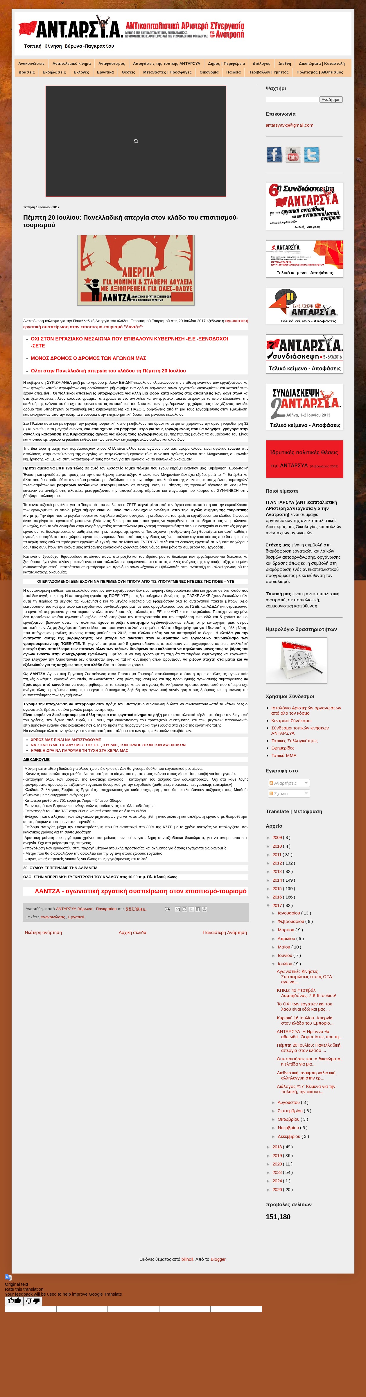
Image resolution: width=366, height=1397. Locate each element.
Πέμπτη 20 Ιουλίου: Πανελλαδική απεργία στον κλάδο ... (308, 1048)
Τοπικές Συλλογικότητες (294, 740)
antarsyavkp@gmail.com (289, 125)
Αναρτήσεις (283, 783)
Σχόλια (279, 793)
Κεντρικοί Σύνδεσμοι (291, 720)
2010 (277, 846)
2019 (277, 1155)
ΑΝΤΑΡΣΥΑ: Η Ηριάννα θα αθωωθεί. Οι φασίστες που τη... (309, 1034)
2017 (277, 905)
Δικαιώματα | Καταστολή (322, 63)
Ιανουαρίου (289, 912)
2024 (277, 1180)
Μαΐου (284, 946)
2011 (277, 854)
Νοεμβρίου (289, 1127)
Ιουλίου (285, 963)
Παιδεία (233, 72)
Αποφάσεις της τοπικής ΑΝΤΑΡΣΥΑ (166, 63)
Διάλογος (261, 63)
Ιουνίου (285, 955)
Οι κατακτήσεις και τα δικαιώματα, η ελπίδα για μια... (309, 1061)
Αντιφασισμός (111, 63)
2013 (277, 871)
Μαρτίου (286, 929)
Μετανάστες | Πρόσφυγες (167, 72)
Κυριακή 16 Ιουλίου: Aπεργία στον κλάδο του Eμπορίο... (305, 1020)
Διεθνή (284, 63)
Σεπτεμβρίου (291, 1110)
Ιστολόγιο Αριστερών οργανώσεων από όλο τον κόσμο (306, 710)
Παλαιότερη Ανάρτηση (225, 932)
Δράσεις (27, 72)
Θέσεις (128, 72)
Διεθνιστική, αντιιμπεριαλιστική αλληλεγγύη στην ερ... (306, 1075)
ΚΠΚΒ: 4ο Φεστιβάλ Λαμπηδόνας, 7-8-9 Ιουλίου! (306, 993)
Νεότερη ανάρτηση (43, 932)
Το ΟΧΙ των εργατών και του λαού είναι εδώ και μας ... (304, 1006)
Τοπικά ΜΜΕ (283, 755)
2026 (277, 1189)
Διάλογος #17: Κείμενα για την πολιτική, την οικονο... (306, 1089)
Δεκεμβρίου (290, 1136)
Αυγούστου (289, 1102)
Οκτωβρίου (289, 1119)
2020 (277, 1163)
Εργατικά (105, 72)
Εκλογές (81, 72)
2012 (277, 862)
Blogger (218, 1259)
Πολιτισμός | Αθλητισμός (320, 72)
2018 (277, 1146)
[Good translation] (14, 1301)
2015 (277, 888)
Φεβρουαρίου (291, 921)
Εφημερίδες (282, 747)
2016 (277, 896)
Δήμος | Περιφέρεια (226, 63)
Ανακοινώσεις (31, 63)
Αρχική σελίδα (132, 932)
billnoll (187, 1259)
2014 (277, 880)
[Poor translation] (33, 1301)
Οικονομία (209, 72)
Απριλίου (287, 938)
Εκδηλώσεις (54, 72)
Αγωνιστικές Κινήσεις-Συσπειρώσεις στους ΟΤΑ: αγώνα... (305, 976)
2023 (277, 1172)
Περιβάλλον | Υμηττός (268, 72)
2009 (277, 837)
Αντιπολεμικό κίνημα (72, 63)
